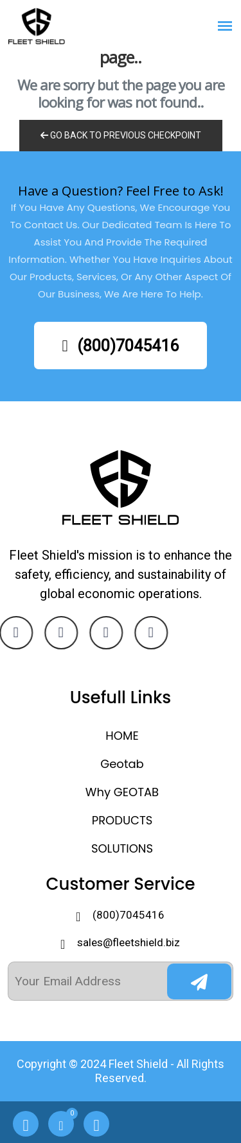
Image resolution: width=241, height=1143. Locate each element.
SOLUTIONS (122, 848)
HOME (121, 736)
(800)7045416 (120, 346)
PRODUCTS (122, 820)
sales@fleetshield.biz (128, 942)
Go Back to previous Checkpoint (120, 135)
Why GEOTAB (122, 792)
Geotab (122, 764)
